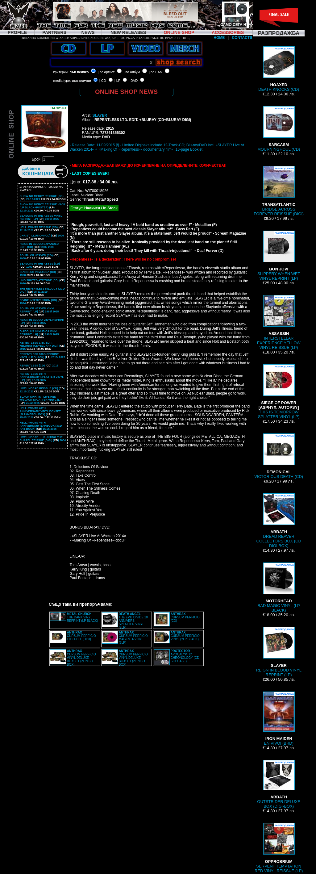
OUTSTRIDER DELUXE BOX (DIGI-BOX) (278, 784)
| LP (117, 80)
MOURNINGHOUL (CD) (278, 129)
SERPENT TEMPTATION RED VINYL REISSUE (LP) (279, 848)
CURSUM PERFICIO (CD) (185, 617)
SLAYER (99, 115)
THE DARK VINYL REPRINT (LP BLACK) (82, 617)
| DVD (133, 80)
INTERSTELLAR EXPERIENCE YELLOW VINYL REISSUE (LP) (279, 322)
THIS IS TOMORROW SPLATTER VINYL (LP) (279, 391)
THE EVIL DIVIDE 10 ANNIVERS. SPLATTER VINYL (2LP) (133, 620)
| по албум (131, 72)
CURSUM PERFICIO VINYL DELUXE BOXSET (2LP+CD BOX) (81, 657)
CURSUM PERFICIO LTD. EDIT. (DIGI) (81, 636)
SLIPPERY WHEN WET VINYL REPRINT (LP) (278, 256)
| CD (102, 80)
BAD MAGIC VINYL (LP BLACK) (279, 587)
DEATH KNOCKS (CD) (278, 69)
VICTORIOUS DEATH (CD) (278, 456)
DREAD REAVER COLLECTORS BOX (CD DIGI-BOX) (278, 520)
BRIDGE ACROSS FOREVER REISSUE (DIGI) (279, 191)
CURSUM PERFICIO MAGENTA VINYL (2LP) (133, 637)
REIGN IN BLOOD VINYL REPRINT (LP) (278, 652)
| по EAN (155, 72)
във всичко (79, 72)
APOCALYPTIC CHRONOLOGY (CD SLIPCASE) (185, 656)
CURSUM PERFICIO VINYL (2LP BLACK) (185, 636)
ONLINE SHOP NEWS (126, 91)
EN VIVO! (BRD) (278, 719)
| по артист (106, 72)
